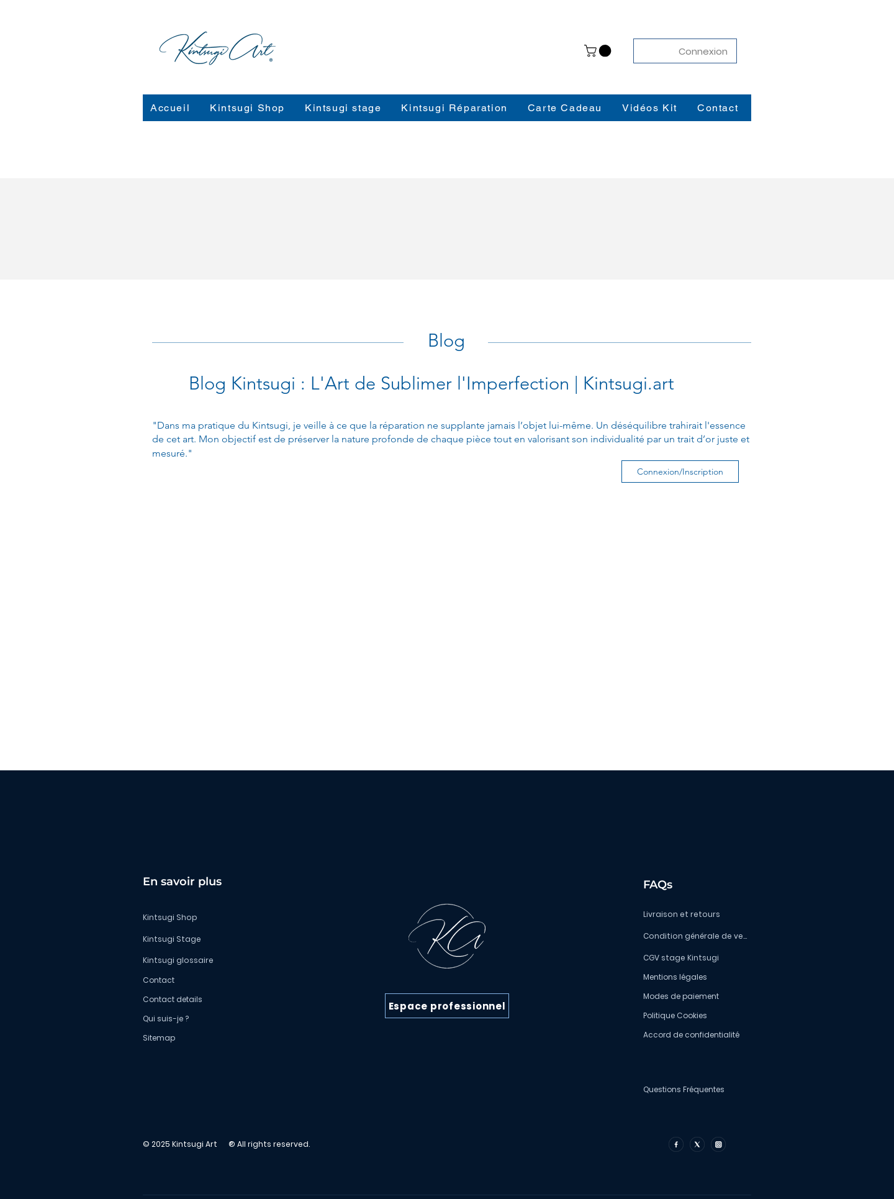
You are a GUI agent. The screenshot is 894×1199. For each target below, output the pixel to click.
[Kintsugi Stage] (233, 939)
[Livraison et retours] (695, 914)
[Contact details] (233, 1000)
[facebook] (676, 1144)
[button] (599, 51)
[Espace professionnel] (447, 1005)
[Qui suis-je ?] (233, 1019)
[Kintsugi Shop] (233, 918)
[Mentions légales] (695, 977)
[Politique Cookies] (695, 1016)
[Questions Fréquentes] (695, 1090)
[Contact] (233, 980)
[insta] (718, 1144)
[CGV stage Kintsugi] (695, 958)
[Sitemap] (233, 1038)
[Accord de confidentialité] (695, 1035)
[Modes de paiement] (695, 996)
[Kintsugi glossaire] (233, 960)
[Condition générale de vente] (695, 936)
